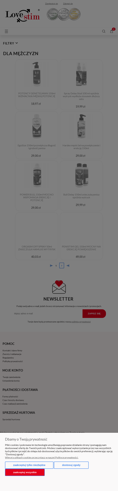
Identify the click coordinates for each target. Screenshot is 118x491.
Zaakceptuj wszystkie (25, 472)
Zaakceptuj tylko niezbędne (29, 465)
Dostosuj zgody (71, 465)
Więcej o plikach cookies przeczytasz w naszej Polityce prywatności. (41, 457)
